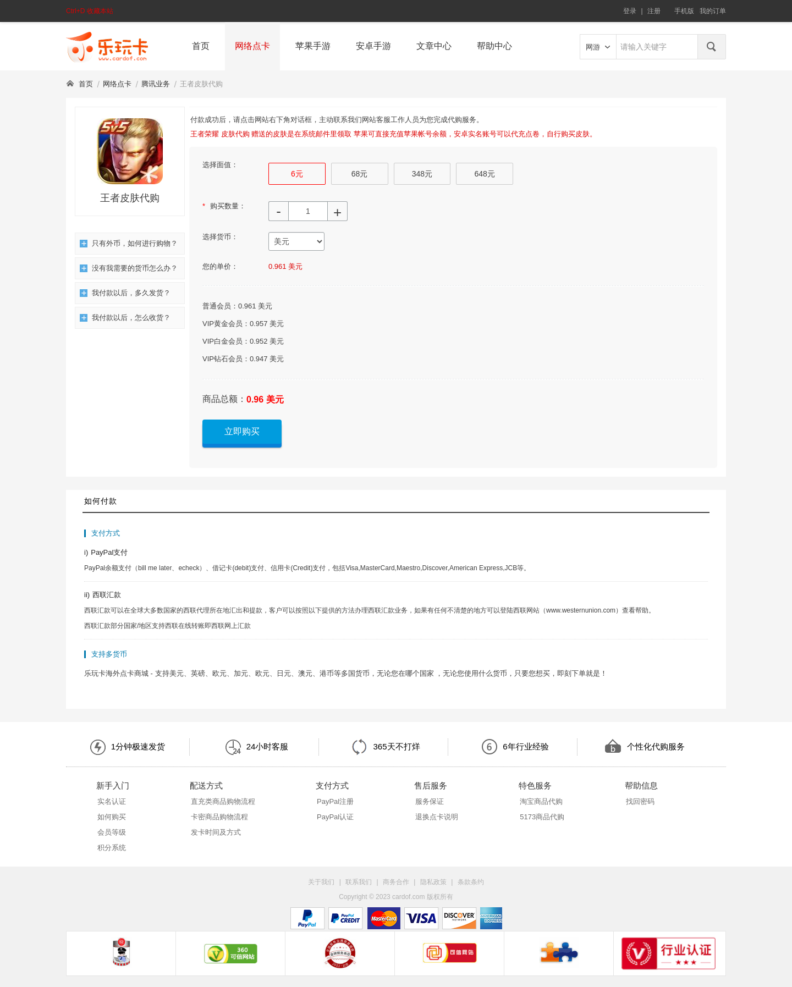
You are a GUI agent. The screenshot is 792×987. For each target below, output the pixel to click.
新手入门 (112, 785)
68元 (359, 173)
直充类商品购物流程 (223, 801)
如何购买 (111, 817)
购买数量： (224, 206)
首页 (201, 46)
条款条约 (471, 882)
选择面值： (220, 165)
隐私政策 (433, 882)
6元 (297, 173)
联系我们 (358, 882)
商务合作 (396, 882)
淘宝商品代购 (541, 801)
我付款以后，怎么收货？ (125, 317)
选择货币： (220, 237)
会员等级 (111, 832)
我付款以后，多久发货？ (125, 293)
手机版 (684, 11)
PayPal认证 (335, 817)
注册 (654, 11)
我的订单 (713, 11)
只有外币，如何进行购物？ (129, 243)
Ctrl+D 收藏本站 (89, 11)
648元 (484, 173)
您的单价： (220, 266)
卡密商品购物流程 (219, 817)
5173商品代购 (542, 817)
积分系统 (111, 847)
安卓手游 (373, 46)
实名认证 (111, 801)
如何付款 (100, 501)
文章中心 (434, 46)
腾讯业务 (155, 84)
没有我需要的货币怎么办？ (129, 268)
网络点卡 (252, 46)
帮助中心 (494, 46)
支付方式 (332, 785)
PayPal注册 (335, 801)
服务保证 (429, 801)
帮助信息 (641, 785)
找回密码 (640, 801)
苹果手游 (313, 46)
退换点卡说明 (436, 817)
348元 (422, 173)
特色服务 (535, 785)
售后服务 (430, 785)
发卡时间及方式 (216, 832)
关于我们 (321, 882)
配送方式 (206, 785)
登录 (629, 11)
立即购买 (242, 431)
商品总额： (224, 399)
